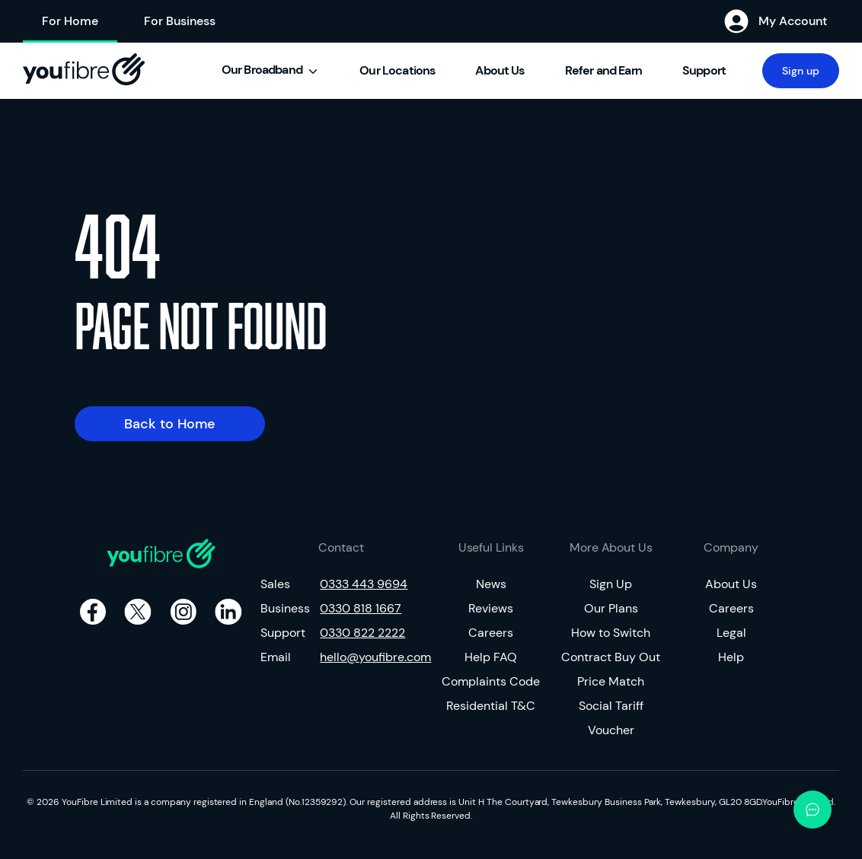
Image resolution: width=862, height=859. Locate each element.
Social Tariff (611, 706)
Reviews (490, 608)
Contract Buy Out (610, 657)
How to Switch (610, 633)
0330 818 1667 (360, 608)
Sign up (800, 71)
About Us (731, 584)
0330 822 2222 (362, 633)
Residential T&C (490, 706)
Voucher (611, 730)
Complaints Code (491, 681)
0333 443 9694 (363, 584)
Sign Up (610, 584)
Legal (731, 633)
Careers (490, 633)
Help (731, 657)
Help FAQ (491, 657)
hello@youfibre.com (371, 657)
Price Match (610, 681)
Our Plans (611, 608)
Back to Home (170, 424)
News (491, 584)
